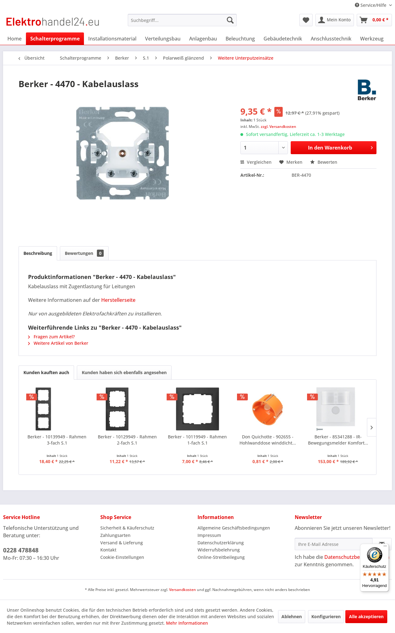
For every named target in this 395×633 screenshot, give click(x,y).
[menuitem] (182, 20)
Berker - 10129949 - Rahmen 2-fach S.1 (127, 440)
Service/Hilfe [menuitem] (371, 5)
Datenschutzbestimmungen (356, 557)
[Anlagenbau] (203, 38)
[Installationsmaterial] (112, 38)
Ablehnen (291, 616)
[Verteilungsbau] (163, 38)
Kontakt (108, 550)
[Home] (14, 38)
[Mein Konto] (334, 20)
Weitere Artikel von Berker (58, 343)
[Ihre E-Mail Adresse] (333, 544)
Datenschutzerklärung (221, 543)
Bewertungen (84, 253)
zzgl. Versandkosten (278, 126)
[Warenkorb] (374, 20)
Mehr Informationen (187, 623)
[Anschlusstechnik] (331, 38)
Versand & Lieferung (121, 543)
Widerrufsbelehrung (219, 550)
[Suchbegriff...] (182, 20)
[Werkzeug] (372, 38)
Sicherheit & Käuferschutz (127, 528)
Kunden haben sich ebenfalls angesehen (124, 372)
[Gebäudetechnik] (282, 38)
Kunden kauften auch (46, 372)
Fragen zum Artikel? (51, 337)
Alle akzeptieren (366, 616)
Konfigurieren (326, 616)
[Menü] (385, 547)
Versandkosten (182, 589)
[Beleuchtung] (240, 38)
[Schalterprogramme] (55, 38)
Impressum (209, 535)
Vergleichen (256, 162)
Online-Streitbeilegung (221, 557)
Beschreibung (37, 253)
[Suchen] (230, 20)
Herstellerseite (118, 300)
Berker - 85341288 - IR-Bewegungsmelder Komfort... (338, 440)
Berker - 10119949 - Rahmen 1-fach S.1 (197, 440)
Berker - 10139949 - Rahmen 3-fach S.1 (56, 440)
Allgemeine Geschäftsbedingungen (234, 528)
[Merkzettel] (306, 20)
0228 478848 (21, 550)
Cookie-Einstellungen (122, 557)
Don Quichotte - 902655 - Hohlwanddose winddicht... (267, 440)
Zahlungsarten (115, 535)
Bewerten (323, 162)
